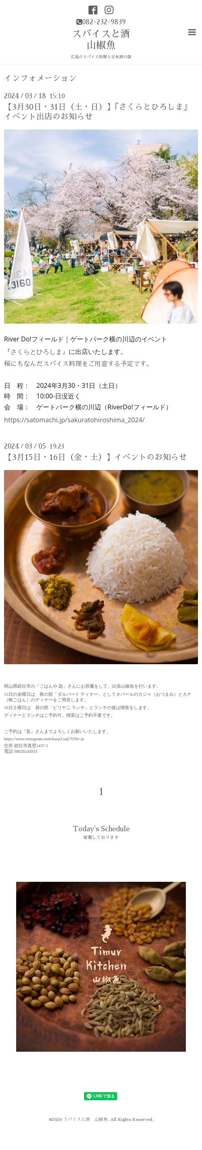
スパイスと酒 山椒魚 (85, 1119)
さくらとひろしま (36, 351)
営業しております (101, 837)
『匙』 (28, 731)
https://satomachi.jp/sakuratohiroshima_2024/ (74, 419)
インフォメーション (40, 78)
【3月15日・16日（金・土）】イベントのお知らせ (95, 457)
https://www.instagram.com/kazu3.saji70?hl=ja (44, 739)
